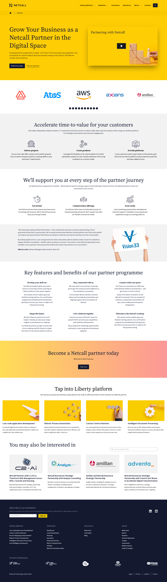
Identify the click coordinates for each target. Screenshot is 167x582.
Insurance (50, 538)
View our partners (33, 66)
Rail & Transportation (54, 543)
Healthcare (50, 530)
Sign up (43, 516)
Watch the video (17, 66)
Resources (87, 530)
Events (124, 533)
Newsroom (125, 530)
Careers (124, 541)
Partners (124, 536)
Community (126, 543)
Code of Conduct (127, 548)
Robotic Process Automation (19, 538)
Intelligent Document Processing (20, 541)
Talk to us (83, 367)
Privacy (138, 574)
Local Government (53, 533)
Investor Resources (128, 538)
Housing (49, 536)
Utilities (49, 546)
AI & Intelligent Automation (18, 543)
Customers (88, 533)
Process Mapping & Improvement (20, 536)
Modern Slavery (127, 546)
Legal (130, 574)
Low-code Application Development (21, 530)
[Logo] (17, 5)
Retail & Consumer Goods (55, 548)
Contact (155, 574)
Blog (85, 536)
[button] (123, 46)
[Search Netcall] (155, 5)
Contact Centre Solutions (17, 533)
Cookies (146, 574)
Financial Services (53, 541)
